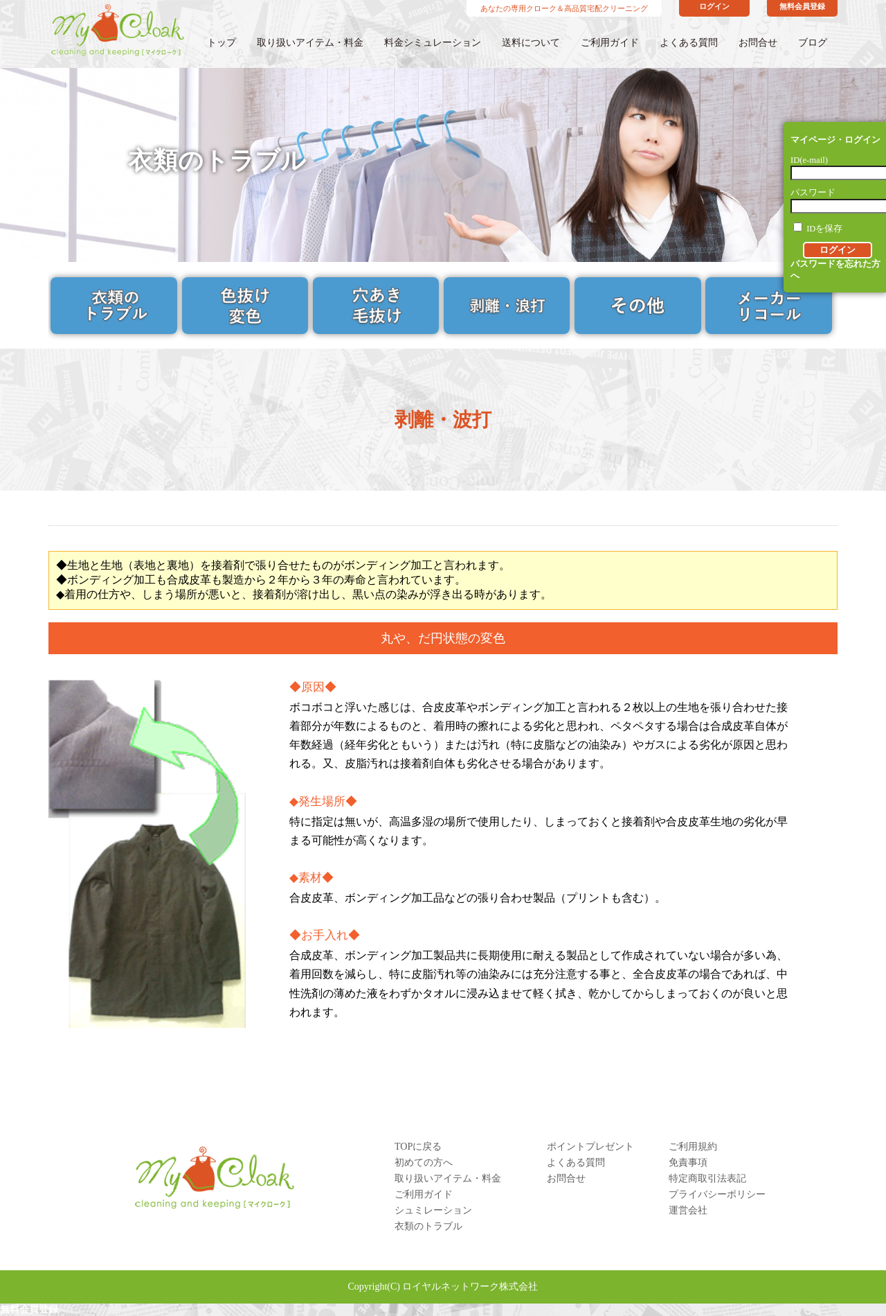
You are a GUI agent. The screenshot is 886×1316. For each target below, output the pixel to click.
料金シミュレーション (432, 42)
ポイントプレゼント (590, 1146)
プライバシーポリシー (717, 1194)
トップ (221, 42)
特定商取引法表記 (707, 1178)
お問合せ (758, 42)
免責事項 (688, 1162)
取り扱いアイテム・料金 (310, 42)
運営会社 (688, 1210)
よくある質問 (689, 42)
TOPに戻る (418, 1146)
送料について (531, 42)
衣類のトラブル (428, 1226)
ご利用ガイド (610, 42)
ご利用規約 (693, 1146)
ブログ (812, 42)
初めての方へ (424, 1162)
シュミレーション (433, 1210)
